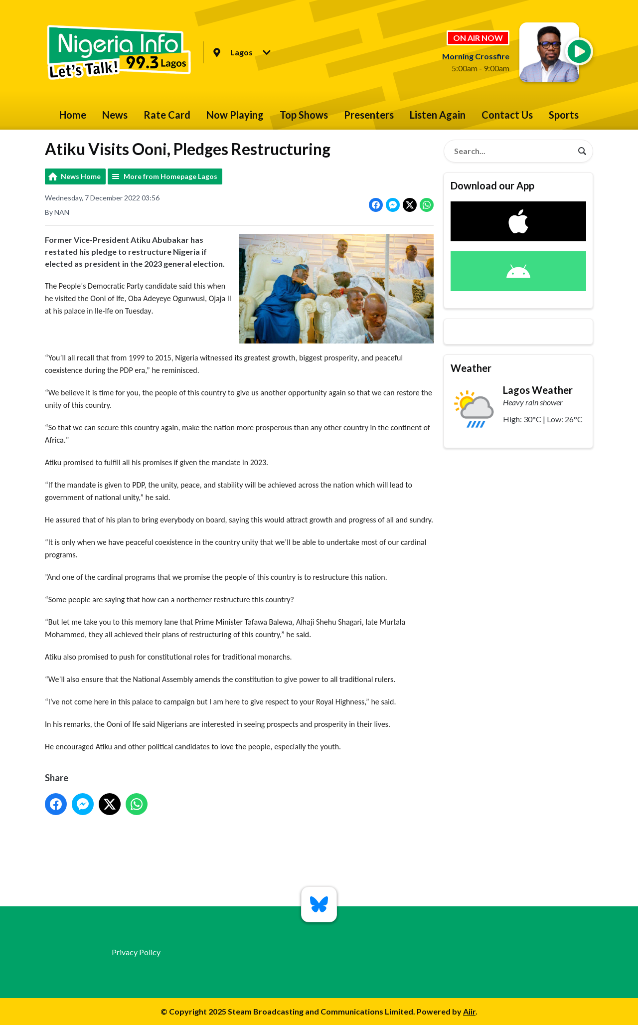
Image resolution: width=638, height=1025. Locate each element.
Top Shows (304, 115)
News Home (81, 176)
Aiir (469, 1011)
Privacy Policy (136, 952)
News (115, 115)
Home (72, 115)
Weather (471, 368)
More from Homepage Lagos (170, 176)
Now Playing (235, 115)
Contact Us (507, 115)
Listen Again (438, 115)
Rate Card (167, 115)
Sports (564, 115)
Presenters (369, 115)
